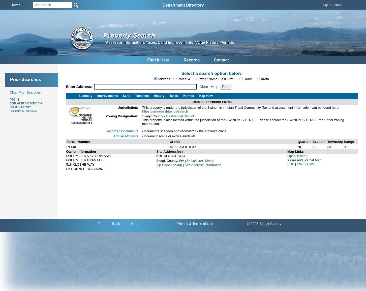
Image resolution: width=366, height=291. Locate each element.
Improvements (107, 96)
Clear (203, 87)
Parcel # (184, 79)
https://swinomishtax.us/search (165, 111)
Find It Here (158, 60)
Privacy (182, 224)
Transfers (142, 96)
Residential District (180, 116)
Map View (205, 96)
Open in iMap (297, 156)
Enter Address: (79, 87)
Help (214, 87)
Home (135, 224)
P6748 (26, 105)
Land (126, 96)
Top (101, 224)
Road (248, 79)
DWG (311, 164)
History (159, 96)
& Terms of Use (201, 224)
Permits (188, 96)
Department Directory (183, 5)
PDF (291, 164)
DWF (301, 164)
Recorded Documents (122, 131)
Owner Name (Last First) (216, 79)
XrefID (265, 79)
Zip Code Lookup (169, 165)
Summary (85, 96)
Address (164, 79)
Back (116, 224)
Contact (221, 60)
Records (192, 60)
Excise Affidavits (126, 136)
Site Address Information (203, 165)
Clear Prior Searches (25, 92)
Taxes (173, 96)
